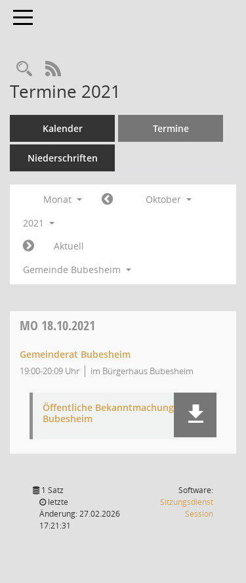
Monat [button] (62, 199)
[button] (195, 415)
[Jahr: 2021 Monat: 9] (107, 199)
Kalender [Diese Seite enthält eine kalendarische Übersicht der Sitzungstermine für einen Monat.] (63, 128)
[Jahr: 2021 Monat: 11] (28, 246)
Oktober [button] (169, 199)
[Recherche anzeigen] (24, 69)
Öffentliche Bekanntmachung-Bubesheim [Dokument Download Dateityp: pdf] (110, 413)
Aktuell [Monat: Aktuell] (69, 246)
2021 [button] (38, 223)
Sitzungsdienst (186, 507)
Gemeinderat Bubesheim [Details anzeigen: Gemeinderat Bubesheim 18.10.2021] (75, 354)
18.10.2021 (57, 325)
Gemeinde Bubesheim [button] (77, 269)
